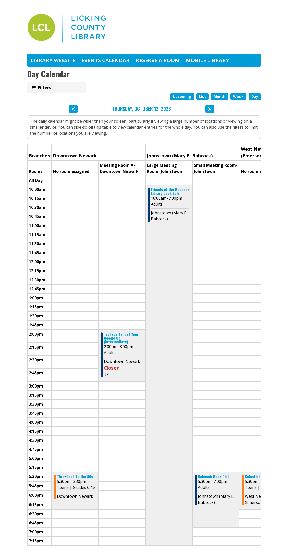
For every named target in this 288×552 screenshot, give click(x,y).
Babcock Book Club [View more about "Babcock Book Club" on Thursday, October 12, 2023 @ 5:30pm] (214, 476)
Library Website (52, 60)
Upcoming (182, 96)
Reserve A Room (158, 60)
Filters (44, 87)
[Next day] (209, 109)
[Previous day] (73, 109)
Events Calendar (106, 60)
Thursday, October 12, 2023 (141, 109)
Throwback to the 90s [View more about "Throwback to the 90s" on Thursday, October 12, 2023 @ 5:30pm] (75, 476)
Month (219, 96)
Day (254, 96)
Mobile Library (207, 60)
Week (238, 96)
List (202, 96)
